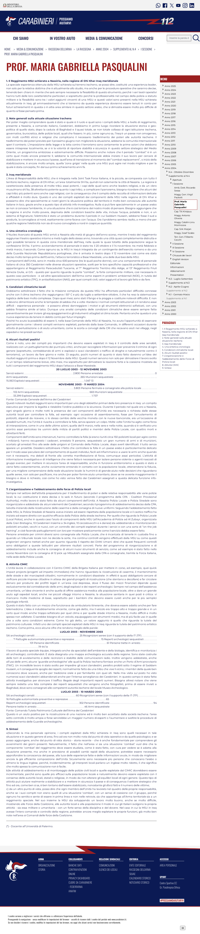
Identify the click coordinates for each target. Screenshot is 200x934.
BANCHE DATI (75, 865)
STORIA (41, 869)
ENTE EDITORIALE (137, 865)
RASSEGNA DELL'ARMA (140, 869)
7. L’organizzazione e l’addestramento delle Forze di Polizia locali (178, 358)
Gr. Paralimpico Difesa (170, 887)
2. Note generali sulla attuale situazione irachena (177, 339)
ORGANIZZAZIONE (46, 865)
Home (7, 49)
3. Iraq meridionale (171, 344)
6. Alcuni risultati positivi (174, 352)
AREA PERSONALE (168, 865)
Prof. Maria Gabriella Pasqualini (23, 54)
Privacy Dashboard (30, 927)
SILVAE (132, 874)
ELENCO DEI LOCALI (108, 869)
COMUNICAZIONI (107, 865)
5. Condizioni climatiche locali (177, 350)
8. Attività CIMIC (170, 365)
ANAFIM (72, 891)
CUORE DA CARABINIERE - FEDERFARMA (80, 884)
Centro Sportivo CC (168, 883)
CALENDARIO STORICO (140, 878)
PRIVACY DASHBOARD (79, 878)
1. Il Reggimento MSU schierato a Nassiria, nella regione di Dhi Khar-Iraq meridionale (180, 331)
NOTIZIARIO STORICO (139, 882)
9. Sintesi (166, 368)
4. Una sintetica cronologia (176, 346)
